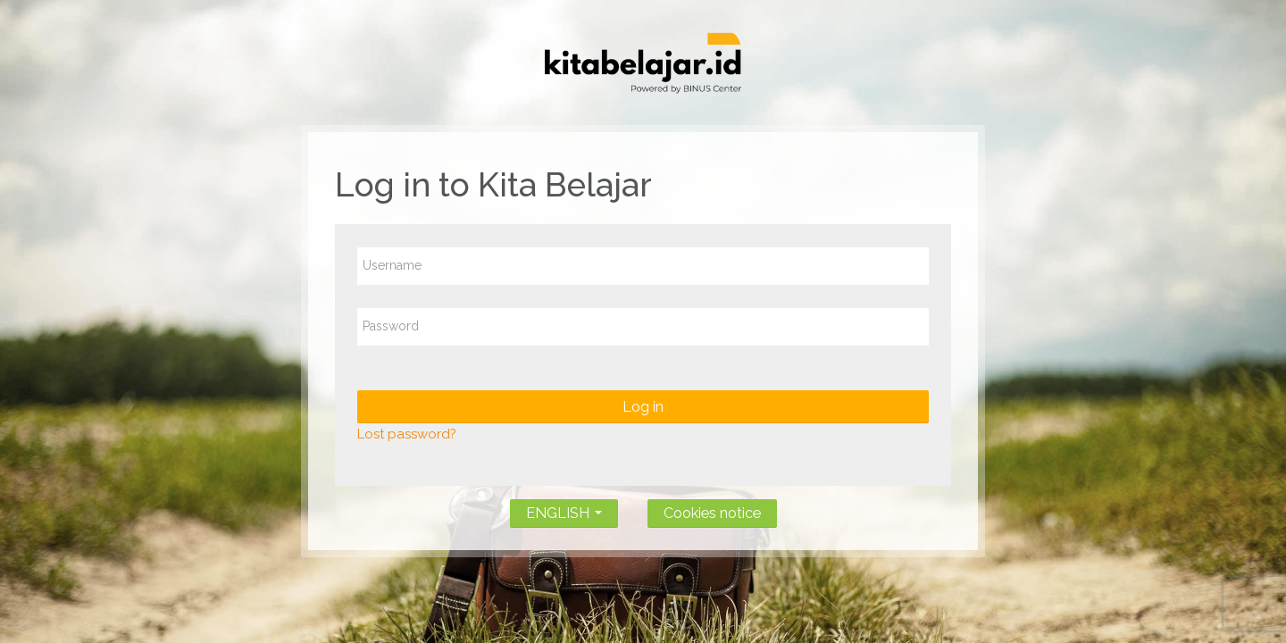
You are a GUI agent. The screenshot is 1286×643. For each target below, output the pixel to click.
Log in (643, 406)
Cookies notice (712, 513)
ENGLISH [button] (564, 509)
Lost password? (406, 434)
